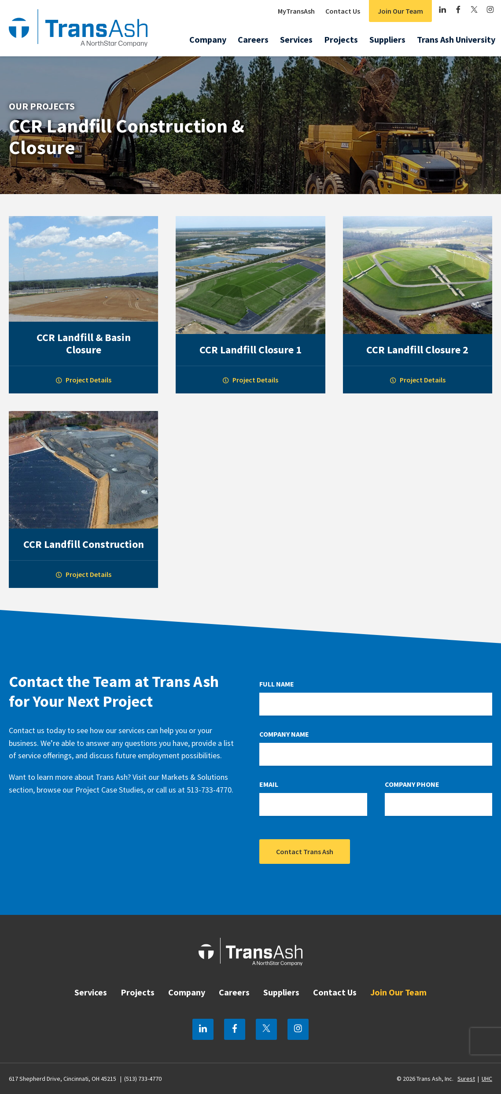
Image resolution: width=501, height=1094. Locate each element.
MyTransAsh (296, 11)
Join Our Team (400, 11)
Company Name (284, 734)
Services (296, 39)
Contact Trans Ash (304, 851)
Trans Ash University (456, 39)
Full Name (276, 683)
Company (207, 39)
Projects (341, 39)
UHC (487, 1079)
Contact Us (342, 11)
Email (268, 784)
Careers (253, 39)
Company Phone (412, 784)
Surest (466, 1079)
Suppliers (387, 39)
